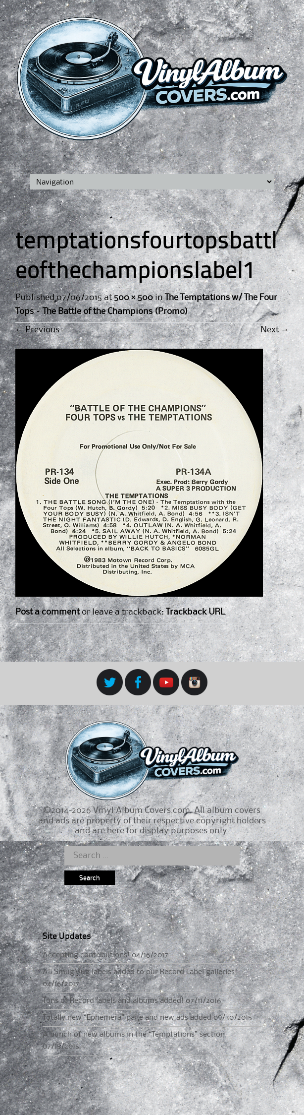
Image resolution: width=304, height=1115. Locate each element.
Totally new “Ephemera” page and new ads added (127, 1017)
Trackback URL (195, 612)
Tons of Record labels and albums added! (113, 1000)
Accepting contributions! (86, 955)
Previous (37, 330)
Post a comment (47, 612)
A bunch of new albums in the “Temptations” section (134, 1034)
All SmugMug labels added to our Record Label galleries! (140, 972)
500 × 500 (133, 298)
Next (274, 330)
